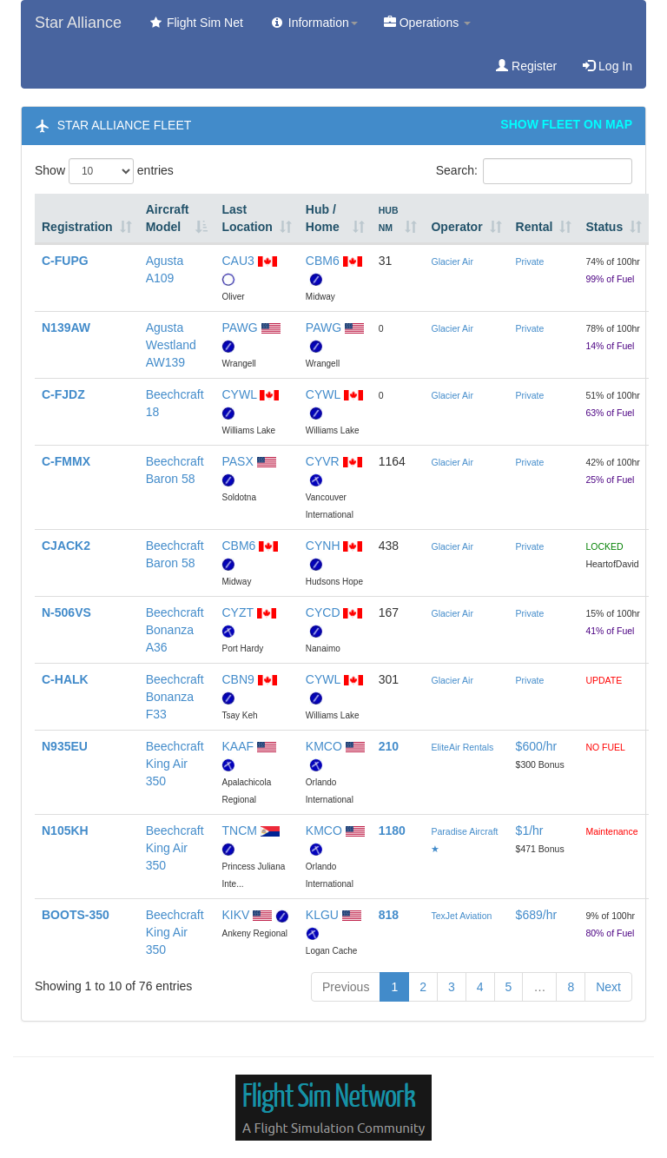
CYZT (237, 612)
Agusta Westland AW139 (171, 345)
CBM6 (323, 261)
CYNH (323, 546)
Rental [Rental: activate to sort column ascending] (534, 227)
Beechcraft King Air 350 (175, 763)
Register (526, 66)
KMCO (324, 746)
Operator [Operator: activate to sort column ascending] (456, 227)
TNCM (238, 830)
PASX (237, 461)
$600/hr (536, 746)
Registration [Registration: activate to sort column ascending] (77, 227)
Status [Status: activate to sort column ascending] (604, 227)
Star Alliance (78, 22)
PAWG (239, 327)
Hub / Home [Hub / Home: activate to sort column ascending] (323, 218)
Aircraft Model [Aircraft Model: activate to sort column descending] (167, 218)
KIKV (235, 915)
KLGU (322, 915)
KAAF (237, 746)
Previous (345, 987)
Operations (427, 23)
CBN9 (237, 679)
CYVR (323, 461)
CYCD (323, 612)
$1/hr (530, 830)
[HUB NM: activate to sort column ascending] (398, 219)
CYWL (238, 394)
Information (313, 23)
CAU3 (237, 261)
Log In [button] (607, 66)
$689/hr (536, 915)
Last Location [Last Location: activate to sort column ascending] (246, 218)
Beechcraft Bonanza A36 (175, 629)
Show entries (104, 171)
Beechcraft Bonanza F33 (175, 696)
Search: (534, 171)
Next (608, 987)
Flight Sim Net (195, 23)
